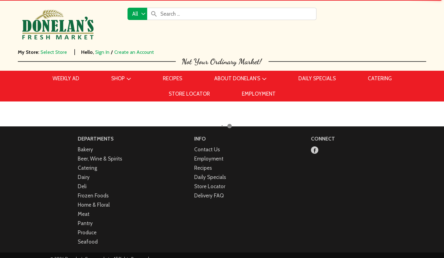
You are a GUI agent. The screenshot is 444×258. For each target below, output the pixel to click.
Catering (87, 168)
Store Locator (209, 186)
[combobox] (137, 14)
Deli (82, 186)
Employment (208, 159)
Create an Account (134, 52)
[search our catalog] (154, 14)
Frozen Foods (93, 196)
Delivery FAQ (209, 196)
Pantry (85, 223)
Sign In (102, 52)
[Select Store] (54, 52)
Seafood (88, 242)
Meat (83, 214)
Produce (87, 232)
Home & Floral (94, 205)
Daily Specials (210, 177)
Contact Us (207, 149)
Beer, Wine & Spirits (100, 159)
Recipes (203, 168)
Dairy (84, 177)
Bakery (85, 149)
